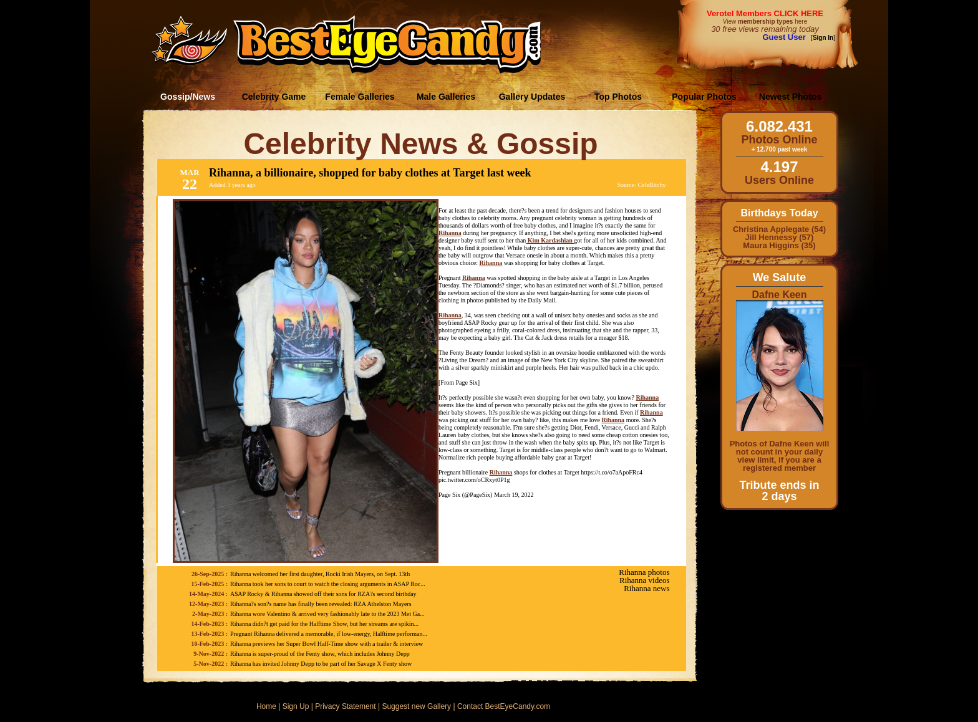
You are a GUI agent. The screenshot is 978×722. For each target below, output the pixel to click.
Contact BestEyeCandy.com (503, 706)
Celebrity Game (274, 97)
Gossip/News (187, 97)
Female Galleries (359, 97)
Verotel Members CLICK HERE (765, 13)
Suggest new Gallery (416, 706)
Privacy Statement (345, 706)
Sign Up (296, 706)
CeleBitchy (652, 184)
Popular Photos (704, 97)
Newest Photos (790, 97)
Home (266, 706)
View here (765, 21)
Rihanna (450, 232)
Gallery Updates (532, 97)
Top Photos (618, 97)
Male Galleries (446, 97)
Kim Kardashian (550, 240)
